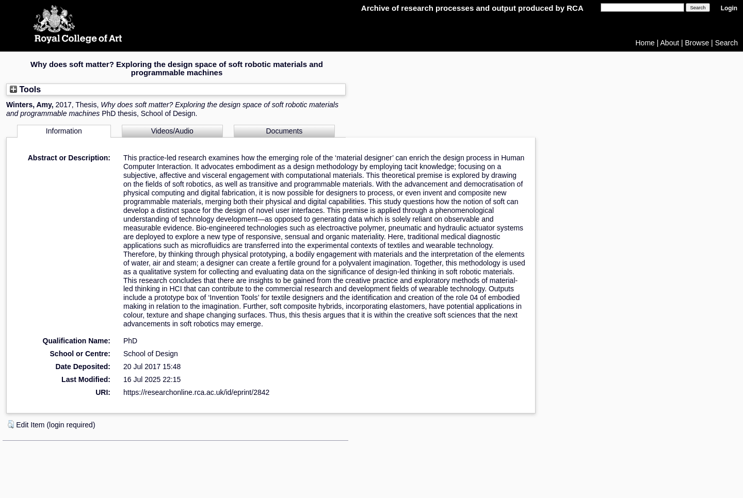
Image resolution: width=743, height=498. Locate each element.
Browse (697, 43)
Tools (25, 89)
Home (645, 43)
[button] (11, 424)
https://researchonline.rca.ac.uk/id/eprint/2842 (196, 392)
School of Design (150, 354)
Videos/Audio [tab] (172, 131)
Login (729, 8)
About (670, 43)
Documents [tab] (284, 131)
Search (726, 43)
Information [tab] (64, 131)
